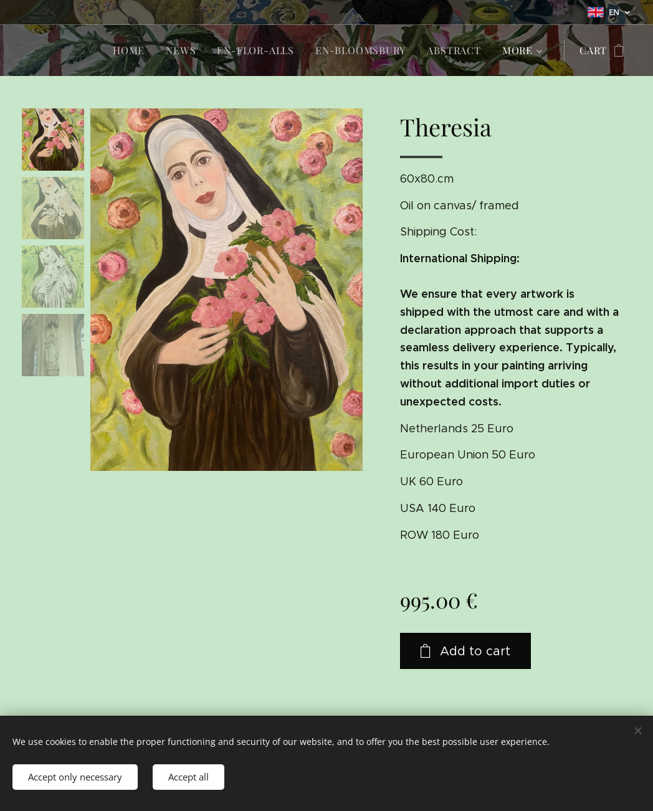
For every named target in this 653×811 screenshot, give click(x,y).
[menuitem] (128, 50)
